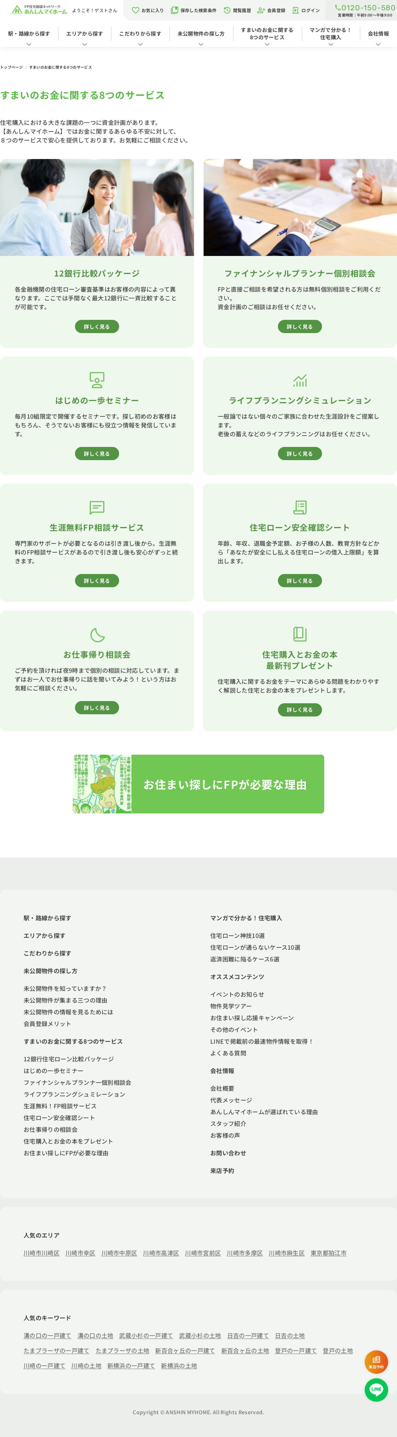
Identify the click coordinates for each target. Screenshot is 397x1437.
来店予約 (222, 1170)
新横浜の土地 (179, 1365)
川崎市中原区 (119, 1252)
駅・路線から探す (29, 33)
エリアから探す (84, 33)
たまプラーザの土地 (123, 1350)
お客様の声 (225, 1135)
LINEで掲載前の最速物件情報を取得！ (262, 1041)
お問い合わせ (228, 1152)
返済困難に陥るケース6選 (244, 958)
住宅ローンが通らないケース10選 (255, 947)
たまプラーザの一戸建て (57, 1350)
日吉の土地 (290, 1335)
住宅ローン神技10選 (237, 935)
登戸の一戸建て (296, 1350)
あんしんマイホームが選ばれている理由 (264, 1111)
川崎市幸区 (80, 1252)
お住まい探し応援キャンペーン (252, 1017)
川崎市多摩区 (245, 1252)
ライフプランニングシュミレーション (74, 1094)
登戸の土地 (338, 1350)
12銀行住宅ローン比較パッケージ (69, 1058)
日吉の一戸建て (248, 1335)
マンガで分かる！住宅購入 (331, 33)
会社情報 (378, 33)
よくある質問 (228, 1052)
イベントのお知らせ (237, 994)
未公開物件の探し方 (201, 33)
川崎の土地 (86, 1365)
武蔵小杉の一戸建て (146, 1335)
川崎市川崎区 (42, 1252)
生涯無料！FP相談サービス (60, 1105)
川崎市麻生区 (287, 1252)
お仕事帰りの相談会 (51, 1129)
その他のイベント (234, 1029)
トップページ (12, 67)
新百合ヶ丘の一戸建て (185, 1350)
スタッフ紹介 (228, 1123)
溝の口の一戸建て (48, 1335)
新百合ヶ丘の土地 (245, 1350)
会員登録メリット (48, 1023)
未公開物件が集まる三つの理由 (65, 1000)
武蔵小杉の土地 (200, 1335)
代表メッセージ (231, 1099)
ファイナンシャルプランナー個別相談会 (78, 1082)
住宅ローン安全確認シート (59, 1117)
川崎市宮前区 (203, 1252)
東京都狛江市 (329, 1252)
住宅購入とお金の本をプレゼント (69, 1141)
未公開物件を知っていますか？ (65, 988)
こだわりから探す (140, 33)
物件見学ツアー (231, 1005)
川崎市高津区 (161, 1252)
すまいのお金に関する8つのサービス (267, 33)
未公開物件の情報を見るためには (69, 1011)
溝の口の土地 (96, 1335)
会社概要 (222, 1088)
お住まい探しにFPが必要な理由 (66, 1152)
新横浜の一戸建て (131, 1365)
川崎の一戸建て (44, 1365)
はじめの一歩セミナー (53, 1070)
